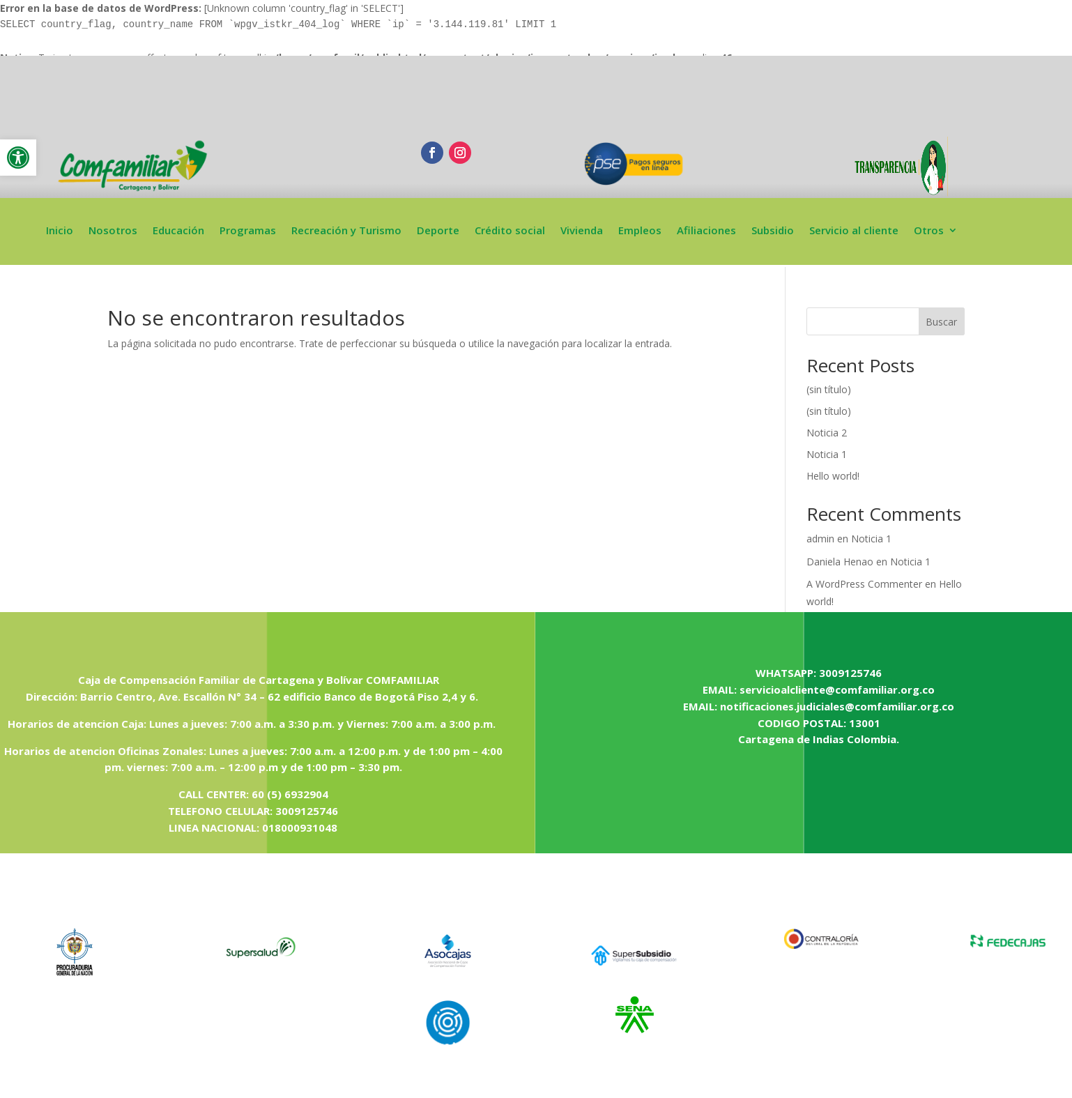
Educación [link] (178, 231)
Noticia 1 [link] (826, 454)
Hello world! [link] (832, 475)
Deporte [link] (438, 231)
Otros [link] (929, 231)
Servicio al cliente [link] (853, 231)
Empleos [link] (639, 231)
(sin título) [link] (828, 389)
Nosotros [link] (113, 231)
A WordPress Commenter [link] (864, 583)
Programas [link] (248, 231)
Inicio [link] (59, 231)
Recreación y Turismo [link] (346, 231)
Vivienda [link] (581, 231)
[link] (18, 157)
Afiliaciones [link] (706, 231)
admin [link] (820, 538)
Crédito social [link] (510, 231)
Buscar (941, 321)
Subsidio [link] (772, 231)
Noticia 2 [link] (826, 432)
